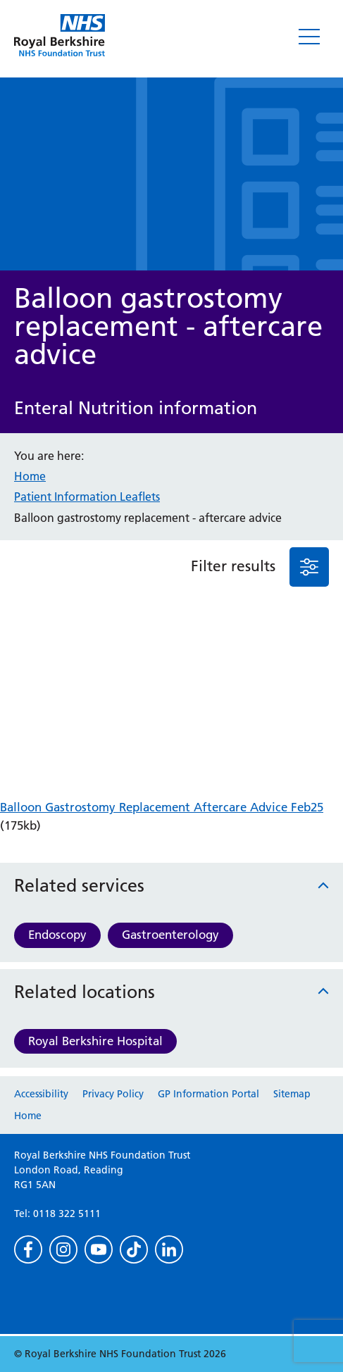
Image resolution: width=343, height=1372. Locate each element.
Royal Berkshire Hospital (95, 1041)
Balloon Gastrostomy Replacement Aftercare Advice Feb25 (161, 807)
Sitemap (292, 1093)
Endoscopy (57, 935)
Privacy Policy (113, 1093)
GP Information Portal (208, 1093)
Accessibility (41, 1093)
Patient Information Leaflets (87, 496)
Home (30, 476)
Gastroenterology (170, 935)
